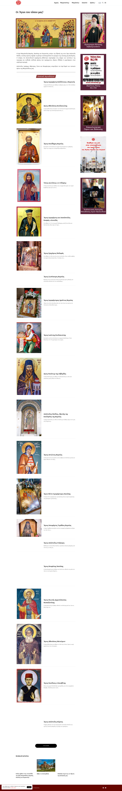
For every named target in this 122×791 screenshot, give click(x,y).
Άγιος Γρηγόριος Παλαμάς (54, 253)
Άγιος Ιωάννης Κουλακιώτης (55, 335)
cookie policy (13, 787)
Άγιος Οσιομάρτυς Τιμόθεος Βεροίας (57, 525)
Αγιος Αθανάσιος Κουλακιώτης (55, 105)
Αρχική (56, 3)
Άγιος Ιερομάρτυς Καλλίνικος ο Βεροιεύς (59, 82)
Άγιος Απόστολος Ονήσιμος (54, 543)
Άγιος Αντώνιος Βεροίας (53, 454)
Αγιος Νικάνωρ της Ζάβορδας (55, 373)
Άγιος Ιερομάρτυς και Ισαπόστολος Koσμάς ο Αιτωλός (57, 218)
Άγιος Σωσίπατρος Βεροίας (54, 276)
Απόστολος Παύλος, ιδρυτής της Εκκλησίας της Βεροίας (56, 415)
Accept (29, 787)
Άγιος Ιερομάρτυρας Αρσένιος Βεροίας (58, 300)
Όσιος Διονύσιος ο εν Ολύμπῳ (55, 183)
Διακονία (84, 3)
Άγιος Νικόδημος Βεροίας (53, 143)
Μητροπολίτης (64, 3)
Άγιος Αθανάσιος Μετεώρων (54, 641)
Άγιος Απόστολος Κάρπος (53, 721)
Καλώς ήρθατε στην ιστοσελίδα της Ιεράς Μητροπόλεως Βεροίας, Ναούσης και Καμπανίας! (24, 775)
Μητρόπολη (75, 3)
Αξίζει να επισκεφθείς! (43, 774)
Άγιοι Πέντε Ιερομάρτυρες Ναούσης (57, 494)
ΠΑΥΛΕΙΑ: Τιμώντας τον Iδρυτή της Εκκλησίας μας (66, 774)
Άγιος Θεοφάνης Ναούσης (53, 566)
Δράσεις (92, 3)
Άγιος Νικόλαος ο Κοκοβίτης (55, 683)
